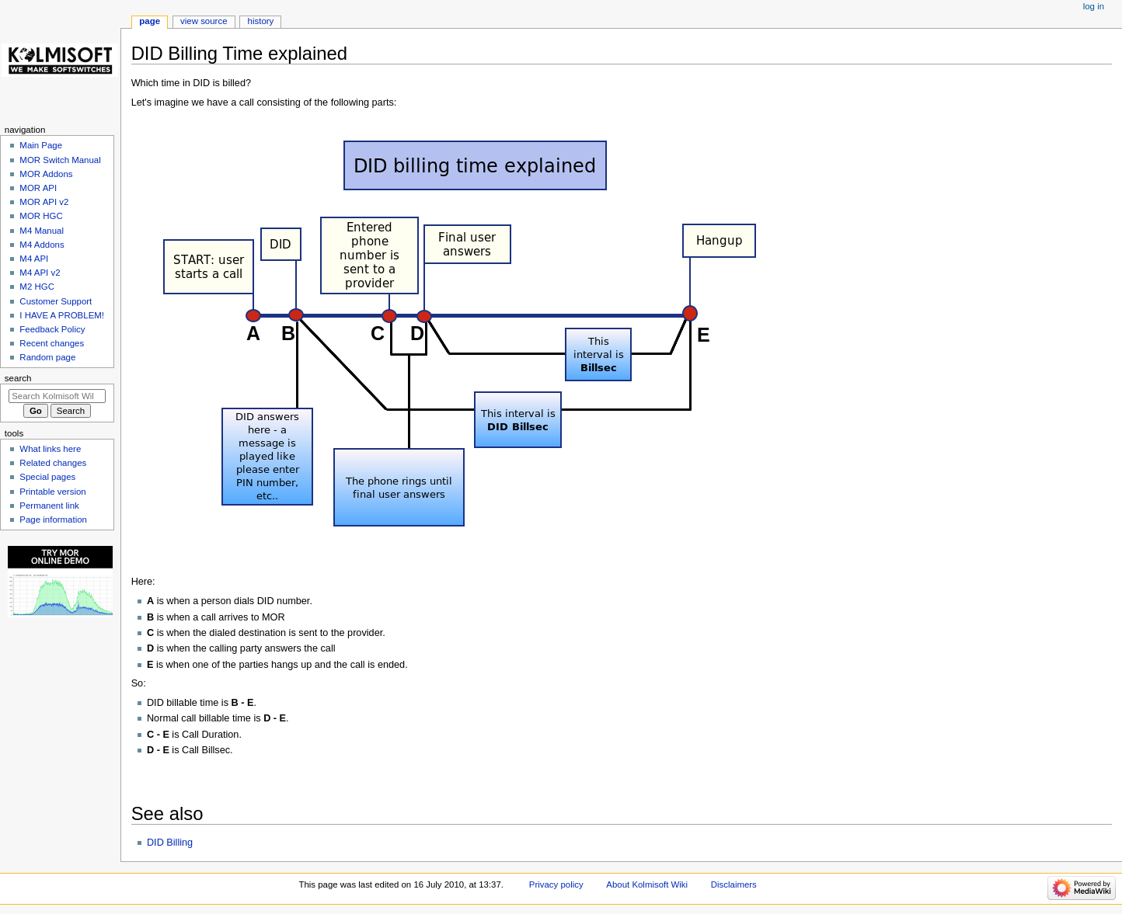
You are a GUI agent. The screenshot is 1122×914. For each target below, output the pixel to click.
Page (149, 21)
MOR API (38, 188)
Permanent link (48, 505)
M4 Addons (41, 244)
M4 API (33, 258)
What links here (50, 449)
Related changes (52, 462)
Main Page (40, 145)
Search (18, 378)
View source (203, 21)
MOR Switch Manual (59, 160)
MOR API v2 (43, 202)
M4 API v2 (39, 272)
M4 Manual (41, 230)
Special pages (47, 476)
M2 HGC (36, 286)
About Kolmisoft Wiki (647, 884)
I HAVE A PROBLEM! (61, 315)
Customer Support (55, 301)
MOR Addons (45, 174)
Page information (53, 519)
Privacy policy (556, 884)
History (261, 21)
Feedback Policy (52, 329)
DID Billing (170, 842)
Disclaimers (734, 884)
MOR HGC (40, 216)
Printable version (52, 491)
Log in (1093, 6)
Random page (47, 357)
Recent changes (51, 343)
